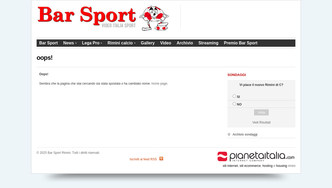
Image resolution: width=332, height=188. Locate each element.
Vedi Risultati (261, 122)
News (69, 44)
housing (281, 166)
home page (159, 83)
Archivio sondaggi (245, 134)
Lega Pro (91, 44)
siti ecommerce (250, 166)
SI (238, 97)
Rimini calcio (120, 44)
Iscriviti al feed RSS (143, 159)
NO (239, 104)
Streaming (208, 43)
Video (165, 43)
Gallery (148, 43)
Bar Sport (48, 43)
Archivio (185, 43)
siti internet (230, 166)
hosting (267, 166)
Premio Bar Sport (240, 43)
